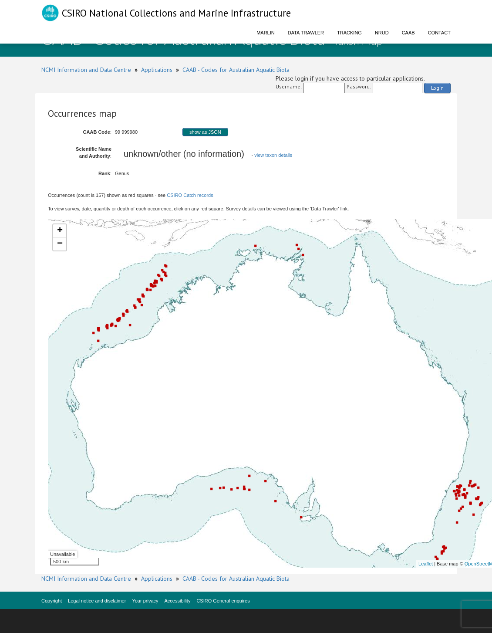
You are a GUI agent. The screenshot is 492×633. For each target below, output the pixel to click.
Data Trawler (306, 32)
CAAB (408, 32)
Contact (439, 32)
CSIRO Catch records (190, 195)
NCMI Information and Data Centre (86, 70)
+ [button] (60, 230)
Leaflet (425, 563)
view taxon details (273, 155)
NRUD (382, 32)
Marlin (265, 32)
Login (437, 88)
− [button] (60, 243)
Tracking (349, 32)
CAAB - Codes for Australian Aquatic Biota (236, 70)
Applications (156, 70)
